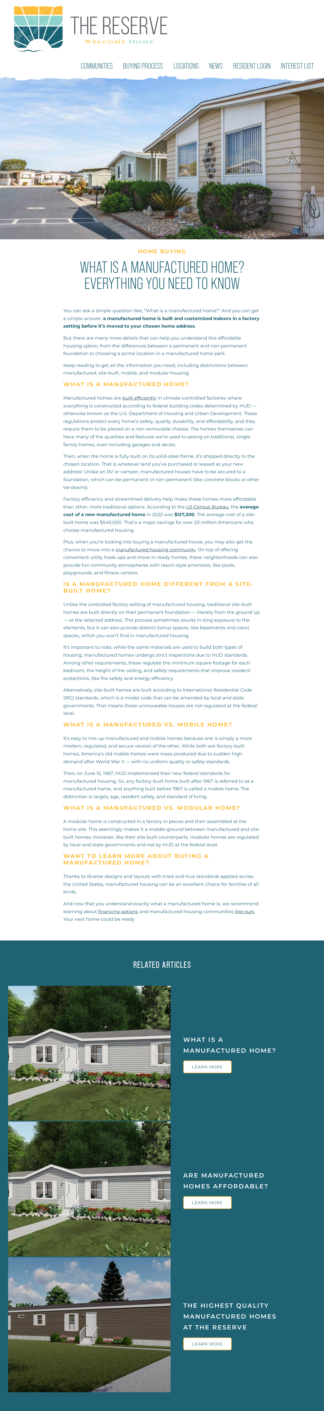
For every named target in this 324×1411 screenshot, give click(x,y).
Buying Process (149, 65)
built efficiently (139, 396)
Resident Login (254, 65)
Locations (190, 65)
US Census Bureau (207, 505)
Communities (105, 65)
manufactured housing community (155, 548)
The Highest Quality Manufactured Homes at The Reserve (230, 1314)
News (219, 65)
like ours (244, 909)
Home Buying (162, 249)
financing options (118, 909)
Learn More (207, 1065)
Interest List (298, 65)
